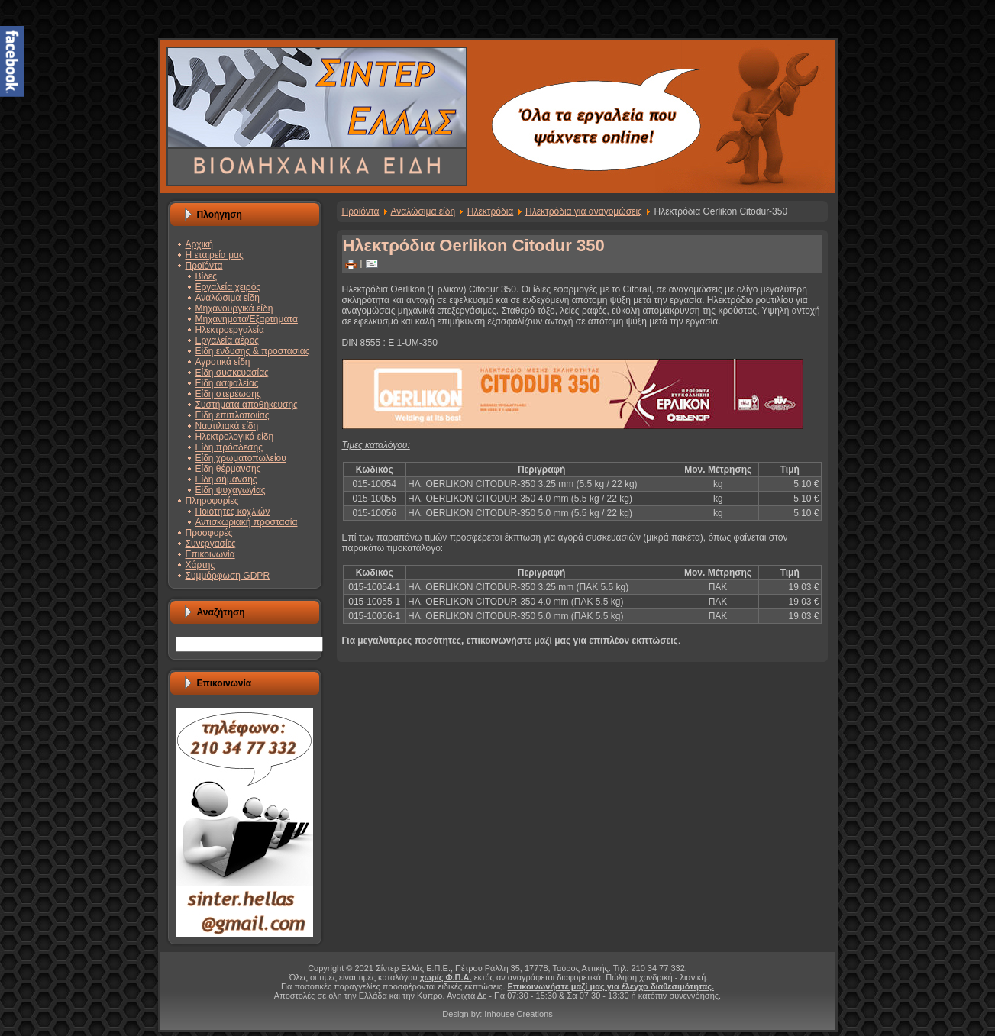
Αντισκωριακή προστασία (246, 522)
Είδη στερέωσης (228, 394)
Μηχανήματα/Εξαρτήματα (246, 319)
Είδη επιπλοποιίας (232, 415)
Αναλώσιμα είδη (227, 297)
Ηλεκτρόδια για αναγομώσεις (583, 211)
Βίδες (206, 276)
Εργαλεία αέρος (227, 340)
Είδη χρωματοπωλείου (240, 458)
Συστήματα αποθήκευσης (246, 404)
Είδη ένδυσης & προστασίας (252, 351)
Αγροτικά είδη (222, 362)
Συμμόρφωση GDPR (228, 575)
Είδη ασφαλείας (227, 383)
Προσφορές (209, 533)
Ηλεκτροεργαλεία (229, 329)
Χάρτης (200, 565)
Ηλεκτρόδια (490, 211)
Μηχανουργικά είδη (234, 308)
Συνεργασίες (211, 543)
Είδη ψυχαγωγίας (230, 490)
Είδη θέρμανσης (228, 468)
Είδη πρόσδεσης (229, 447)
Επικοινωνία (210, 554)
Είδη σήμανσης (226, 479)
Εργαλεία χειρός (228, 287)
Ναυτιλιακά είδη (227, 426)
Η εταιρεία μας (215, 255)
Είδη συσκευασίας (232, 372)
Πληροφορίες (212, 500)
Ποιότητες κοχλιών (232, 511)
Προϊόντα (204, 265)
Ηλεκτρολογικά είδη (234, 436)
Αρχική (199, 244)
